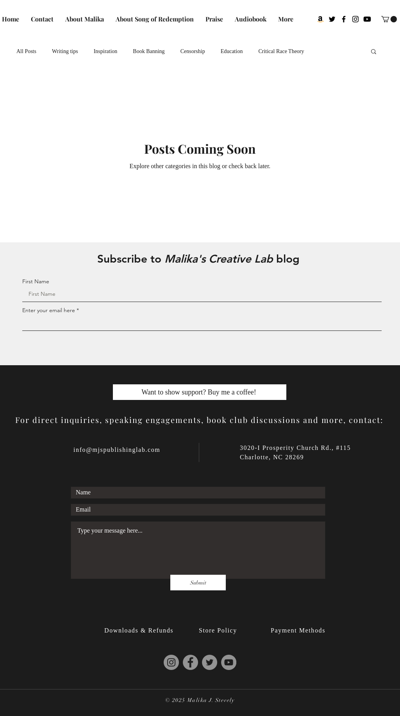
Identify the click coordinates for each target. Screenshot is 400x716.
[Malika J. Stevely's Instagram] (355, 19)
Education (232, 51)
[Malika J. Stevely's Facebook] (343, 19)
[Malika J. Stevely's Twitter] (332, 19)
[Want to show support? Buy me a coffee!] (199, 392)
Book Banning (148, 51)
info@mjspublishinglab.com (116, 449)
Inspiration (106, 51)
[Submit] (198, 582)
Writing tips (65, 51)
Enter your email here (48, 310)
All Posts (26, 51)
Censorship (192, 51)
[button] (389, 19)
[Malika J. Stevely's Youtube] (367, 19)
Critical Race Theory (281, 51)
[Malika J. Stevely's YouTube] (228, 662)
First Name (35, 281)
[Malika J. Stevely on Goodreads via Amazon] (320, 19)
